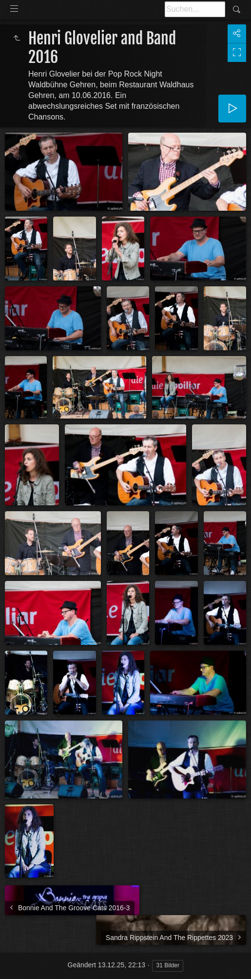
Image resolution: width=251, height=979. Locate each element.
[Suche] (195, 9)
